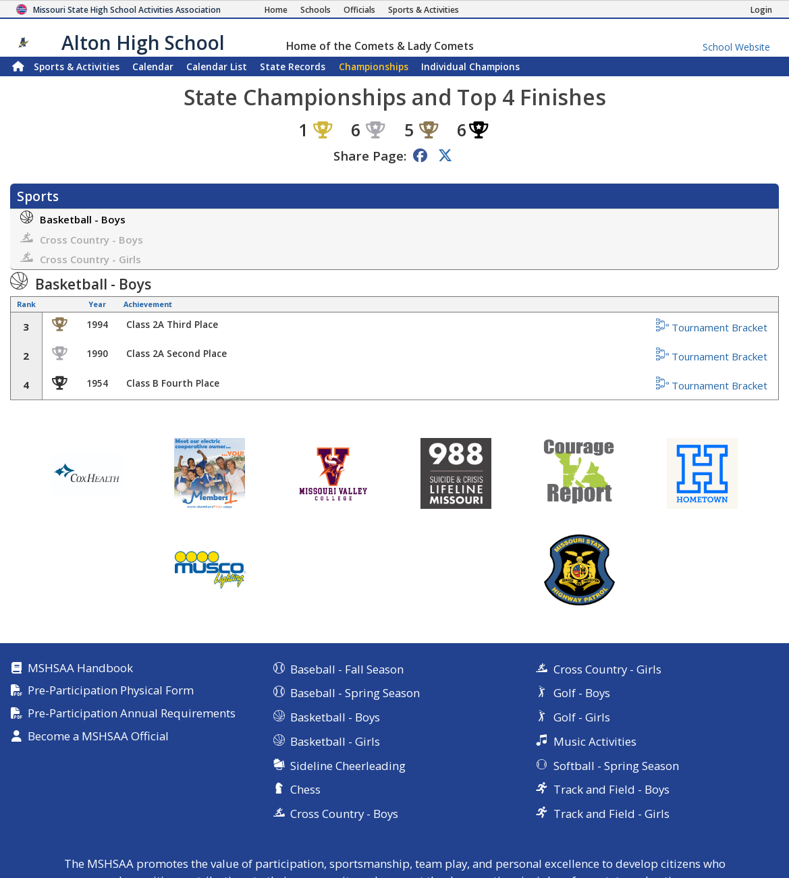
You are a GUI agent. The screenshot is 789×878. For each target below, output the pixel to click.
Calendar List (216, 66)
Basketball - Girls (335, 741)
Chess (305, 789)
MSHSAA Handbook (80, 668)
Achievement (148, 304)
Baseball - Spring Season (355, 693)
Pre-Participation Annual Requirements (132, 713)
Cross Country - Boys (81, 238)
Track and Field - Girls (611, 813)
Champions (470, 66)
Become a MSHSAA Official (98, 736)
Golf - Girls (581, 717)
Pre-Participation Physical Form (111, 690)
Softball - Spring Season (616, 765)
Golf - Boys (581, 693)
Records (292, 66)
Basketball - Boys (73, 218)
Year (97, 304)
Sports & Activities (76, 66)
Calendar (152, 66)
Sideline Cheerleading (348, 765)
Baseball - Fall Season (347, 669)
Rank (26, 304)
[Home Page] (276, 10)
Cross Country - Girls (80, 258)
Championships (373, 66)
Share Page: (369, 155)
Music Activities (594, 741)
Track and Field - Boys (611, 789)
